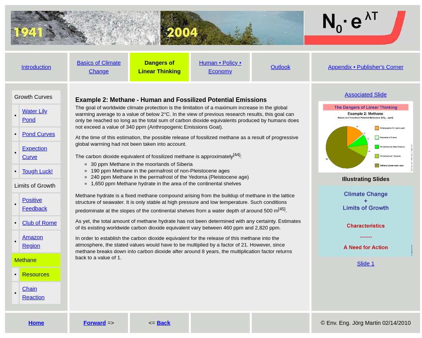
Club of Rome (39, 223)
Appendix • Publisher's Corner (366, 67)
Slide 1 (366, 263)
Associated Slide (366, 94)
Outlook (281, 67)
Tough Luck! (37, 171)
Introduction (36, 67)
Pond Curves (38, 134)
